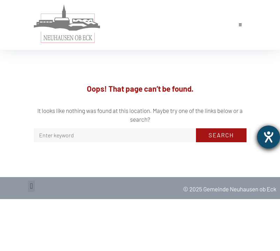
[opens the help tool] (268, 137)
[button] (240, 24)
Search (221, 134)
